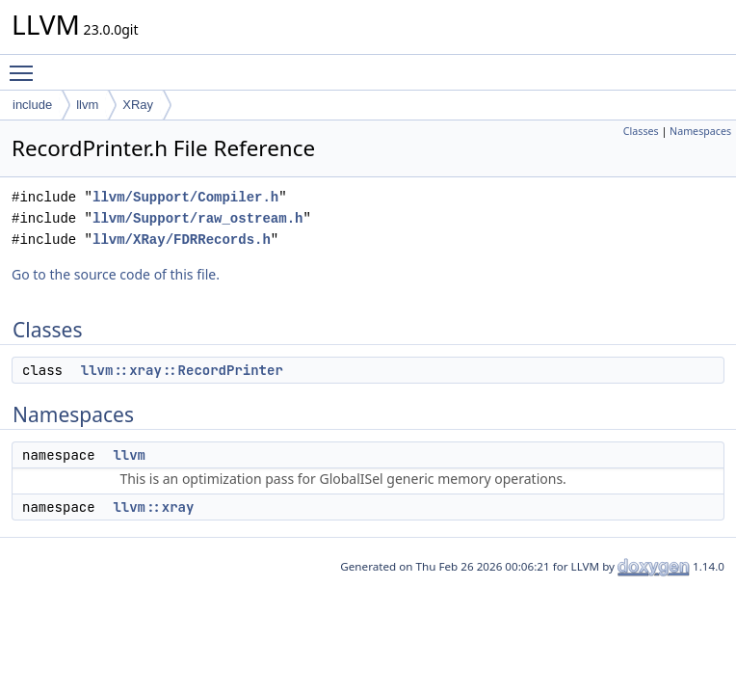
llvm (87, 104)
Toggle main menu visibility (26, 64)
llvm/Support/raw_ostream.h (197, 218)
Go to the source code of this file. (116, 274)
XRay (137, 104)
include (32, 104)
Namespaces (700, 131)
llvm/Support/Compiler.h (185, 197)
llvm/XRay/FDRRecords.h (181, 239)
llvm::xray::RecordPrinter (182, 370)
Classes (641, 131)
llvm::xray (153, 507)
